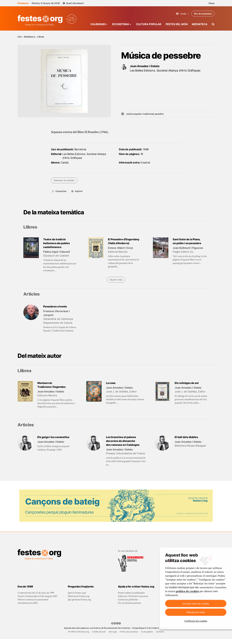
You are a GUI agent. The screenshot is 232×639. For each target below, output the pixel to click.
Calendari (97, 24)
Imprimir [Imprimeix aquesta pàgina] (79, 191)
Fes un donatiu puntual (129, 602)
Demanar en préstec (64, 180)
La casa (110, 383)
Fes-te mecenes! (203, 13)
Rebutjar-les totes (196, 612)
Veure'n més (116, 279)
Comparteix (61, 191)
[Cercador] (213, 24)
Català (182, 14)
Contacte (160, 631)
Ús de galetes (147, 631)
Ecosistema (120, 24)
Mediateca (199, 24)
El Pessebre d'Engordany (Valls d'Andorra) (123, 241)
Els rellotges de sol (187, 383)
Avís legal (113, 631)
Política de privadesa (129, 631)
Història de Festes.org (78, 596)
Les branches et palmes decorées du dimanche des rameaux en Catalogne (123, 440)
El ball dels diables (186, 437)
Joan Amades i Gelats (145, 66)
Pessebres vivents (55, 306)
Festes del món (177, 24)
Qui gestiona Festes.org (79, 599)
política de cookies (187, 591)
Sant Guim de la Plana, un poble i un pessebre (187, 241)
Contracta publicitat (128, 599)
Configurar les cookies (195, 621)
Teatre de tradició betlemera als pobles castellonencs (56, 243)
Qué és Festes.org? (77, 592)
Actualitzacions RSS (28, 602)
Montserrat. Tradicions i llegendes (51, 384)
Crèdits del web (99, 631)
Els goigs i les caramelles (53, 437)
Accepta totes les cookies (196, 603)
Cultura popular (148, 24)
